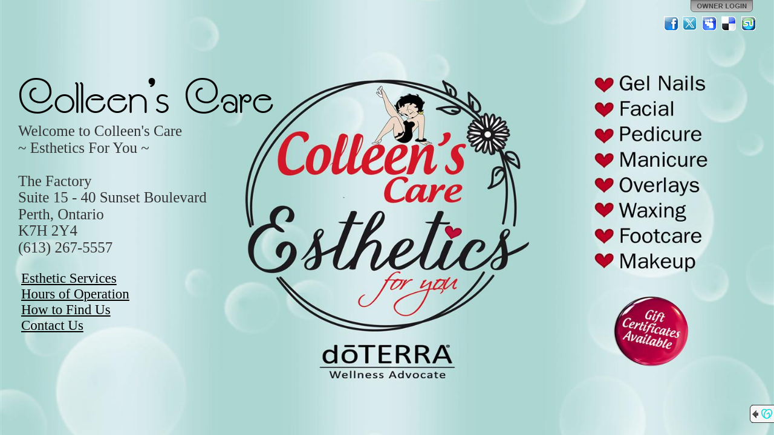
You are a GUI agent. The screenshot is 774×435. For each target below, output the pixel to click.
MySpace (709, 23)
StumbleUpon (748, 23)
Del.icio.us (729, 23)
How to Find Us (66, 309)
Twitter (690, 23)
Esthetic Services (69, 278)
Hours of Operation (75, 293)
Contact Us (52, 325)
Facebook (671, 23)
